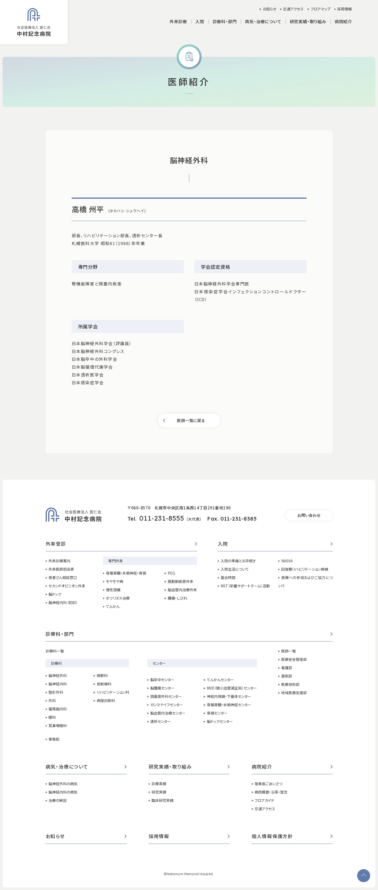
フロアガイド (264, 800)
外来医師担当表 (61, 569)
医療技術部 (290, 684)
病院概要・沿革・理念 (271, 792)
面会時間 (228, 577)
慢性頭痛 (113, 589)
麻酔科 (102, 675)
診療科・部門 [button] (225, 21)
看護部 (286, 667)
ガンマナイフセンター (166, 704)
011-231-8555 (161, 518)
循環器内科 (58, 708)
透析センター (160, 721)
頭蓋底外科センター (166, 696)
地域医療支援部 (294, 692)
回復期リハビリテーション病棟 (304, 569)
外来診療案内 (59, 560)
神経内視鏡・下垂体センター (229, 696)
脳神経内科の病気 (63, 792)
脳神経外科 (58, 675)
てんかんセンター (220, 679)
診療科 (56, 663)
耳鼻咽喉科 (58, 725)
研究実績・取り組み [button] (308, 21)
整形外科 (56, 692)
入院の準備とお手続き (238, 560)
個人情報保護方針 (292, 836)
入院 (275, 544)
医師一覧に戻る (191, 420)
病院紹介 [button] (343, 21)
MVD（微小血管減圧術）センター (232, 688)
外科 (52, 700)
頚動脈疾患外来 (180, 581)
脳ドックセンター (220, 721)
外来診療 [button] (178, 21)
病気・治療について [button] (263, 21)
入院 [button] (199, 21)
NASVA (287, 560)
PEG (171, 573)
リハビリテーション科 (113, 692)
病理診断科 (106, 700)
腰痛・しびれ (177, 598)
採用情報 (344, 8)
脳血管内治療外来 (182, 589)
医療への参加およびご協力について (305, 581)
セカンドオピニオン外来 (67, 585)
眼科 (52, 717)
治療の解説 (58, 800)
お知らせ (269, 8)
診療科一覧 (55, 651)
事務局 (54, 739)
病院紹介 (292, 767)
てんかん (113, 606)
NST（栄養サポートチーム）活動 (245, 585)
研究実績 (159, 792)
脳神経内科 (58, 683)
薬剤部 (286, 676)
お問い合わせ (308, 515)
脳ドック (55, 594)
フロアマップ (321, 8)
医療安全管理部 (294, 659)
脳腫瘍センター (162, 688)
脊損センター (217, 713)
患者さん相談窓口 (63, 577)
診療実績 (159, 783)
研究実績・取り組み (189, 767)
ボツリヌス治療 (118, 598)
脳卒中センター (162, 679)
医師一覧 (288, 651)
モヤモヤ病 (114, 581)
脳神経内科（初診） (63, 602)
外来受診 (121, 544)
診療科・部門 (189, 634)
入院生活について (235, 569)
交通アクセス (293, 8)
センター (159, 663)
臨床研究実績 (162, 800)
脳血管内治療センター (167, 713)
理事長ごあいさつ (268, 783)
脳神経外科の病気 (63, 783)
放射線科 (104, 683)
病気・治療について (86, 767)
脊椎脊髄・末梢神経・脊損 (126, 573)
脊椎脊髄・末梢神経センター (229, 704)
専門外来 (115, 560)
